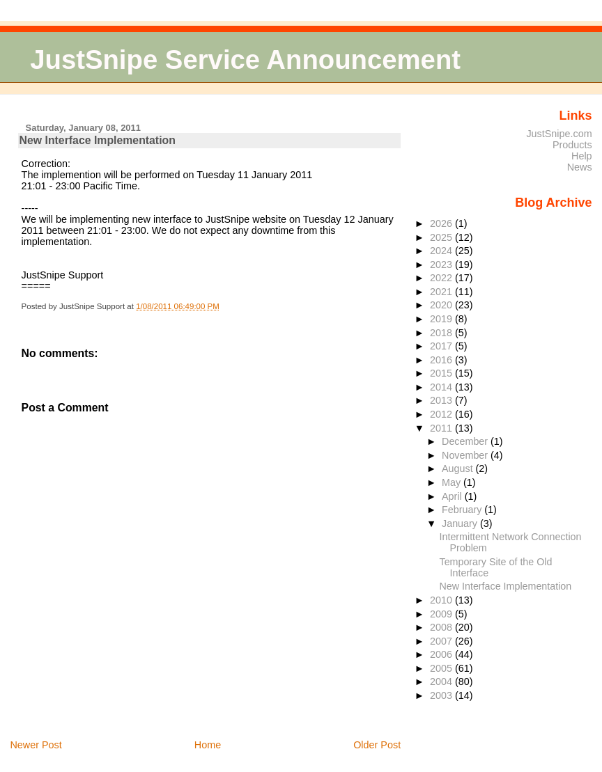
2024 (442, 250)
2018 (442, 332)
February (463, 509)
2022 (442, 277)
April (453, 496)
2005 (442, 668)
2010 (442, 600)
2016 (442, 359)
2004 (442, 681)
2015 (442, 373)
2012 (442, 414)
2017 (442, 346)
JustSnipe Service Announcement (245, 59)
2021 (442, 291)
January (461, 523)
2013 (442, 400)
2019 (442, 318)
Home (207, 744)
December (466, 441)
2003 (442, 695)
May (452, 482)
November (466, 455)
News (579, 167)
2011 (442, 428)
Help (581, 156)
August (459, 468)
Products (572, 144)
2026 (442, 223)
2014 (442, 387)
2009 (442, 614)
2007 (442, 641)
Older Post (377, 744)
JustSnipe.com (559, 133)
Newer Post (35, 744)
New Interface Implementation (98, 140)
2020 (442, 304)
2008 (442, 627)
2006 (442, 654)
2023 (442, 264)
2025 (442, 237)
